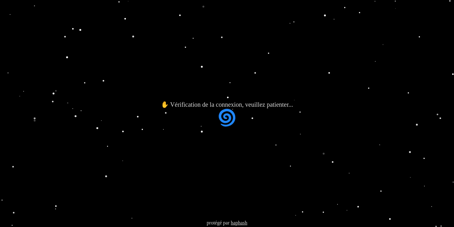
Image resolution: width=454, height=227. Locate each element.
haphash (239, 222)
